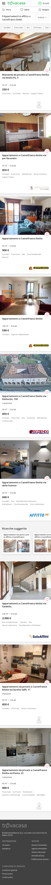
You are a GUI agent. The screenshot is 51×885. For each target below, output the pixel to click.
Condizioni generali (9, 870)
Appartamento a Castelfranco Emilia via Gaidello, (24, 605)
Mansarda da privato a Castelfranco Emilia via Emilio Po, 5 (25, 76)
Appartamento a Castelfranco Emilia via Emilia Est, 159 (24, 398)
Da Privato (37, 27)
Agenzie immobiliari (39, 848)
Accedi (43, 3)
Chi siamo (6, 845)
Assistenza (6, 848)
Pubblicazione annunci (40, 859)
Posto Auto (18, 27)
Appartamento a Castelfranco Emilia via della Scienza (24, 484)
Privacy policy (7, 874)
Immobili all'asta (38, 856)
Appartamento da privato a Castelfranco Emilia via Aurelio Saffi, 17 (24, 688)
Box (28, 27)
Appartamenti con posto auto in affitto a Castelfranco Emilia (16, 536)
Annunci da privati (38, 852)
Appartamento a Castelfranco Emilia (22, 238)
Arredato (7, 27)
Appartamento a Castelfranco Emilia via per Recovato (24, 157)
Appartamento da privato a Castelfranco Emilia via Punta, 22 (24, 772)
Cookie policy (7, 877)
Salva (24, 9)
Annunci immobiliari (39, 845)
